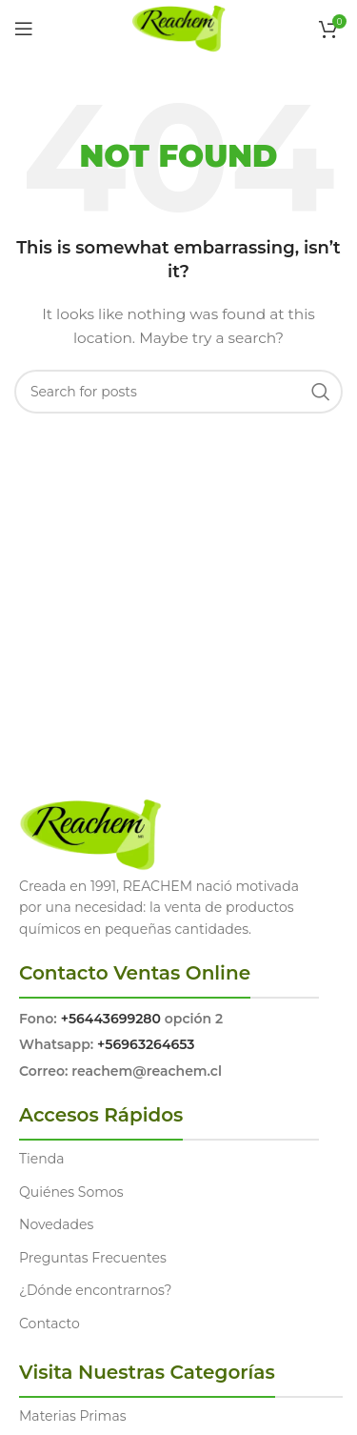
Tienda (41, 1158)
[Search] (178, 392)
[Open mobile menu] (24, 29)
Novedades (56, 1224)
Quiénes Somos (71, 1192)
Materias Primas (73, 1416)
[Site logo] (178, 27)
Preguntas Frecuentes (93, 1257)
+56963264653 (145, 1044)
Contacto (49, 1323)
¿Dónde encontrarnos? (95, 1290)
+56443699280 (111, 1018)
